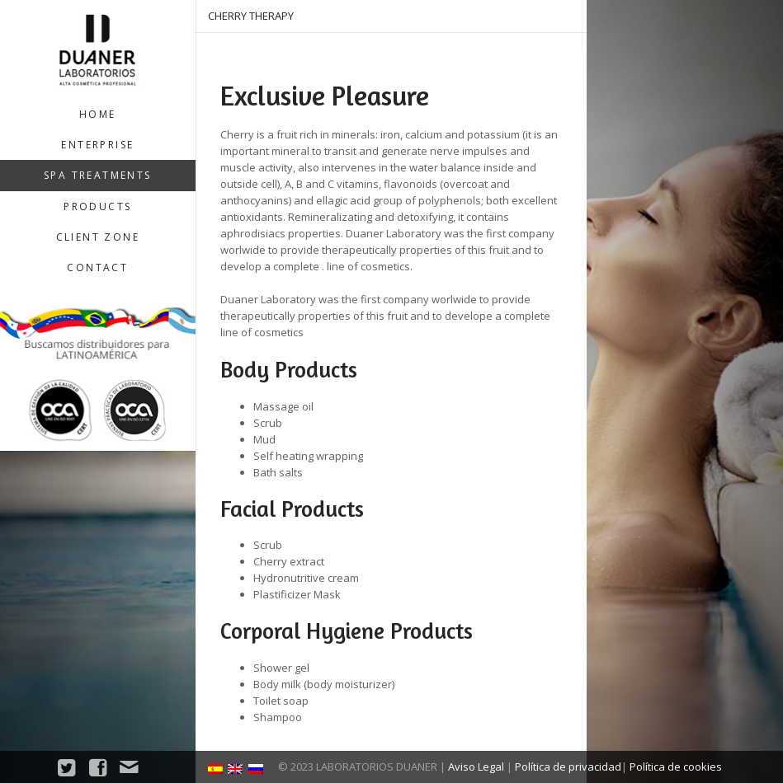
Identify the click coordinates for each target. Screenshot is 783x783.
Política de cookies (676, 766)
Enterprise (97, 145)
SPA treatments (98, 175)
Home (97, 114)
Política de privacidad (568, 766)
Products (97, 206)
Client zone (97, 237)
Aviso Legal (476, 766)
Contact (97, 267)
